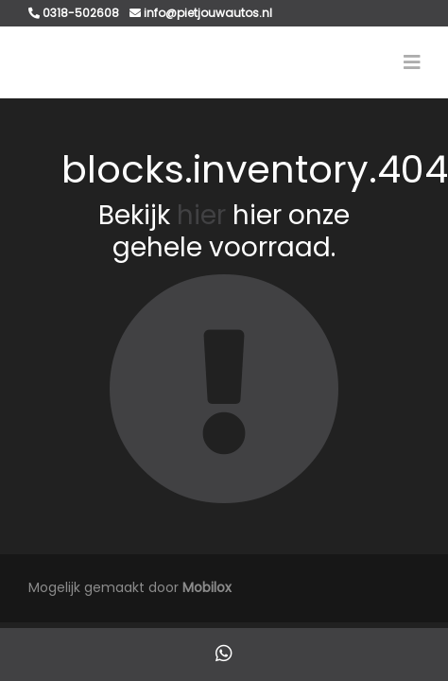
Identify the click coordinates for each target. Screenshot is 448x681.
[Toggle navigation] (412, 62)
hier (201, 215)
